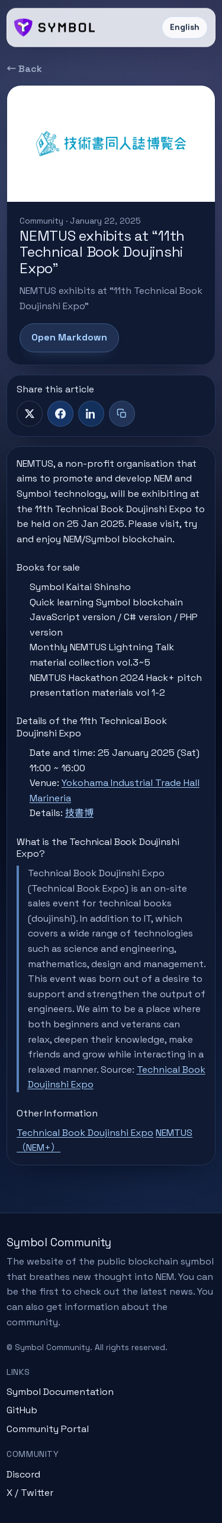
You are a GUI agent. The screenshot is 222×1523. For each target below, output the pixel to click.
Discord (23, 1474)
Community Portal (48, 1429)
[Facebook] (60, 414)
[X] (30, 414)
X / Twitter (30, 1492)
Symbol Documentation (60, 1392)
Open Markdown (69, 337)
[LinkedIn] (91, 414)
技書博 (79, 813)
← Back (24, 69)
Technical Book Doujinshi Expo (85, 1132)
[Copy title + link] (122, 414)
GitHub (22, 1410)
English (185, 27)
